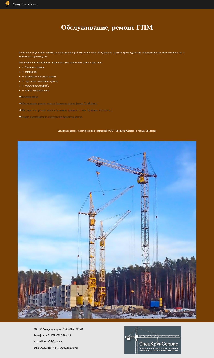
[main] (107, 27)
